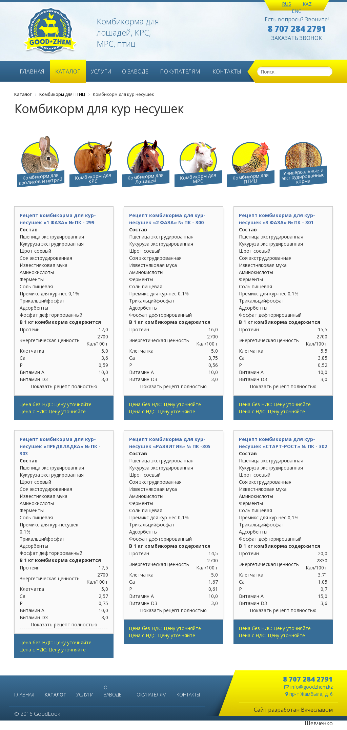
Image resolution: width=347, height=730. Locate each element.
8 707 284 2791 (297, 28)
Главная (32, 71)
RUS (286, 4)
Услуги (101, 71)
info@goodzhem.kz (308, 687)
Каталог (67, 71)
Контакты (226, 71)
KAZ (307, 4)
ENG (297, 11)
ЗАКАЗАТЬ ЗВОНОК (296, 38)
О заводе (135, 71)
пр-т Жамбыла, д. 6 (309, 694)
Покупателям (180, 71)
